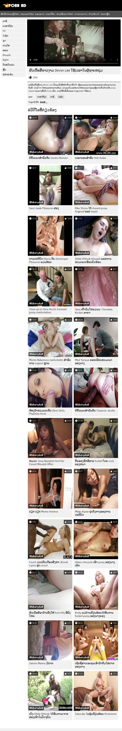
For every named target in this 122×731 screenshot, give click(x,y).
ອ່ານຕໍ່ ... (43, 102)
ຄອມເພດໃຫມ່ (27, 14)
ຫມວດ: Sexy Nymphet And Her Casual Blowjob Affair (46, 462)
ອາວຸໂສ (6, 45)
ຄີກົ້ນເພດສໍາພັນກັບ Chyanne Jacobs (95, 410)
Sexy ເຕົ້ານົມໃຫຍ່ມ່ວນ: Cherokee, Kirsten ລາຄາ (94, 311)
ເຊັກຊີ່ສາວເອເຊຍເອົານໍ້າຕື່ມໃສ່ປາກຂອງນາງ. (94, 665)
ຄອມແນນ (39, 14)
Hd (4, 31)
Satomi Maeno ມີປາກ (41, 663)
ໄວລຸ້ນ (5, 35)
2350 (35, 77)
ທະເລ (5, 50)
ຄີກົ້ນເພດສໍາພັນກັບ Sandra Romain (48, 157)
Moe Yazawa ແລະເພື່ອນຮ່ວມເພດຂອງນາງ (93, 361)
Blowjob (7, 55)
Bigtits (6, 60)
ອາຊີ (5, 21)
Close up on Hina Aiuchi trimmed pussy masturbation (47, 311)
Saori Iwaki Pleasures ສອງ (44, 208)
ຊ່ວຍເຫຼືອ (105, 14)
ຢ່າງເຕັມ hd (94, 14)
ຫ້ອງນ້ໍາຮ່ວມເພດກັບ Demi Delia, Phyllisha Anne (47, 412)
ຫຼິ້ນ (4, 69)
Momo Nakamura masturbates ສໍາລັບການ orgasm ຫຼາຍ (50, 361)
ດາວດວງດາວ (81, 14)
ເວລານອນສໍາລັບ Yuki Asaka (90, 157)
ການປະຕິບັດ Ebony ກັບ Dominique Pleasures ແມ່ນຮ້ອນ (48, 260)
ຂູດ (4, 40)
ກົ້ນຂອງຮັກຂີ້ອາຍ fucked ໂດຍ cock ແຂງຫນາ (94, 462)
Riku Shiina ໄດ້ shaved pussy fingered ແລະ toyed (91, 210)
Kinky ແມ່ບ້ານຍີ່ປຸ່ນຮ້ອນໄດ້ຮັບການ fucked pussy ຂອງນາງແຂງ (94, 614)
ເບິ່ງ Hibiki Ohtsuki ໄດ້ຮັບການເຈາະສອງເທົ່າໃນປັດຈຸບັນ (48, 715)
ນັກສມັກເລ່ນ (8, 65)
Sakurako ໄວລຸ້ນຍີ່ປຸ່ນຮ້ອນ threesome (95, 713)
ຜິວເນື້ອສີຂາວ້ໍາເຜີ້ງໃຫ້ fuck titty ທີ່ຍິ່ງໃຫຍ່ (50, 614)
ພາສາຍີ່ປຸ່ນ (8, 26)
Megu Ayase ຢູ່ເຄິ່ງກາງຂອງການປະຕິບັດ (92, 513)
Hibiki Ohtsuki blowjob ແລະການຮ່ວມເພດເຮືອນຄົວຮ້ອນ (93, 260)
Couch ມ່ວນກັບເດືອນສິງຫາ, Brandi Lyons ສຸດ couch (48, 564)
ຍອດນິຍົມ (50, 14)
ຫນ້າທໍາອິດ (8, 74)
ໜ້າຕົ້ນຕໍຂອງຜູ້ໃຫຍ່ (10, 14)
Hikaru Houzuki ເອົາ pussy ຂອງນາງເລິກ (95, 564)
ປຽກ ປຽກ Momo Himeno (43, 511)
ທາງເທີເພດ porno (65, 14)
